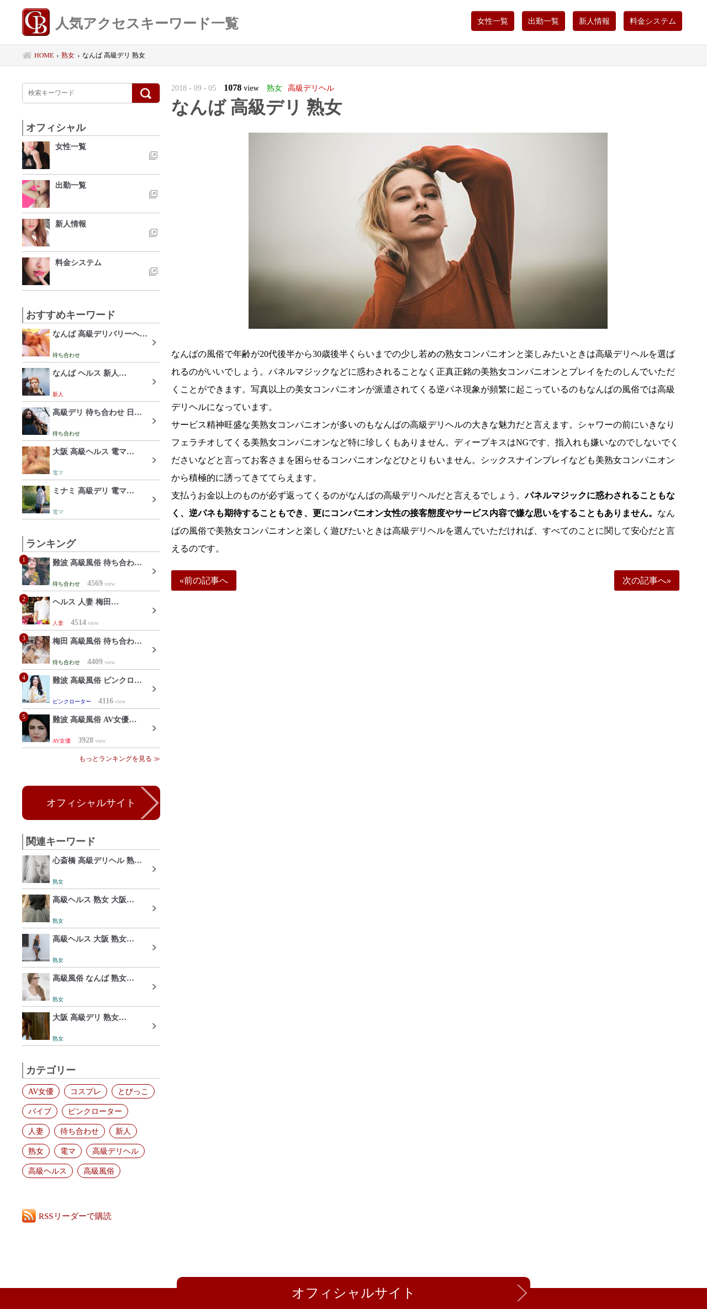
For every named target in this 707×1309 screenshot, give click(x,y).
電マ (68, 1151)
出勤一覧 (543, 21)
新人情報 (594, 21)
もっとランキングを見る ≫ (119, 758)
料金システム (653, 21)
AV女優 (41, 1091)
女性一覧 (492, 21)
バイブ (39, 1111)
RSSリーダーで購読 (75, 1216)
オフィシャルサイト (91, 803)
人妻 (36, 1131)
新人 (123, 1131)
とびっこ (133, 1091)
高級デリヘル (115, 1151)
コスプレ (85, 1091)
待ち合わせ (79, 1131)
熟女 (36, 1151)
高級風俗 (98, 1171)
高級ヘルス (47, 1171)
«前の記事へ (204, 580)
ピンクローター (95, 1111)
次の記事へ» (646, 580)
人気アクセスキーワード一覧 (130, 23)
